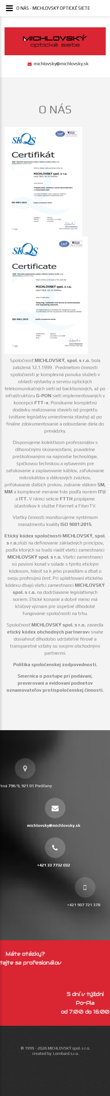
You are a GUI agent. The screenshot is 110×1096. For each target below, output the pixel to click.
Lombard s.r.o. (66, 1053)
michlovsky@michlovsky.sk (61, 63)
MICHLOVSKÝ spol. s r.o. (69, 1048)
